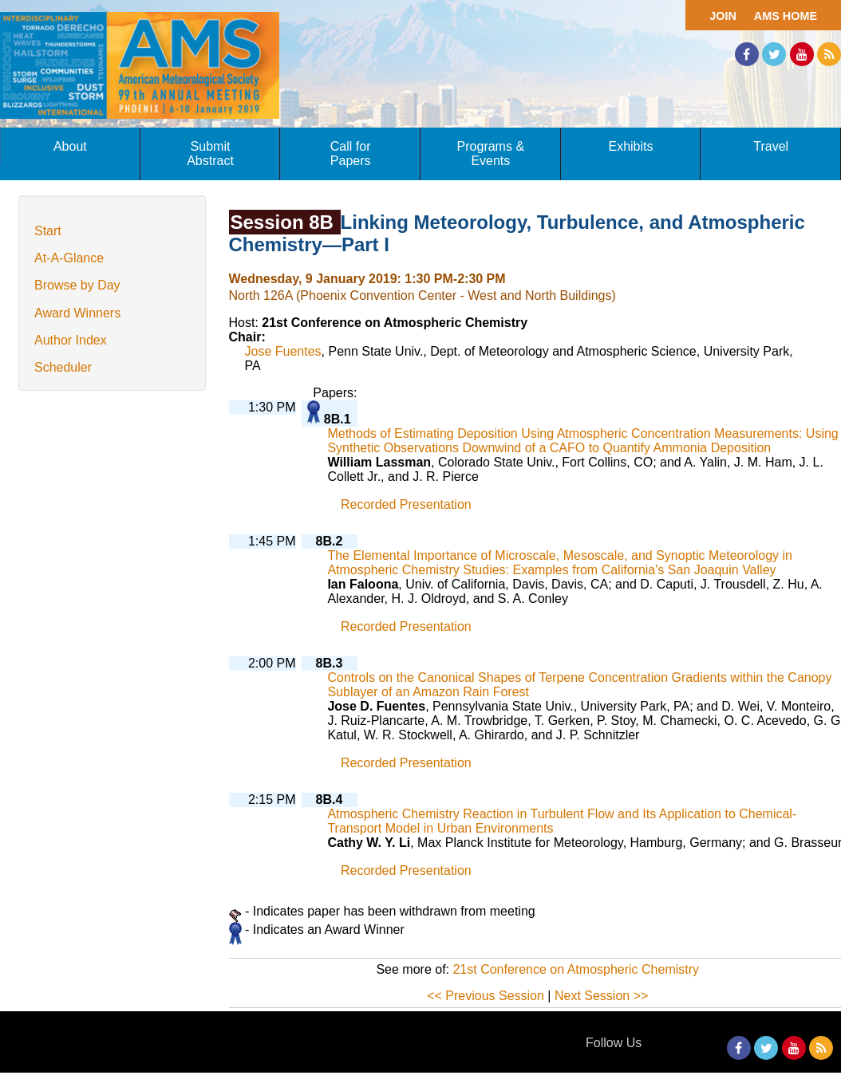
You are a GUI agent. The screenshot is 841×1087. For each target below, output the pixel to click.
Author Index (70, 340)
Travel (770, 146)
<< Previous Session (485, 995)
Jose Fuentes (283, 351)
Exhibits (630, 146)
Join (722, 16)
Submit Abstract (210, 153)
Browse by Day (77, 285)
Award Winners (77, 313)
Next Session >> (601, 995)
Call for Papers (350, 153)
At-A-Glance (69, 258)
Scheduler (63, 367)
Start (47, 231)
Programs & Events (490, 153)
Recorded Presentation (406, 504)
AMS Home (785, 16)
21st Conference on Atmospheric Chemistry (575, 969)
